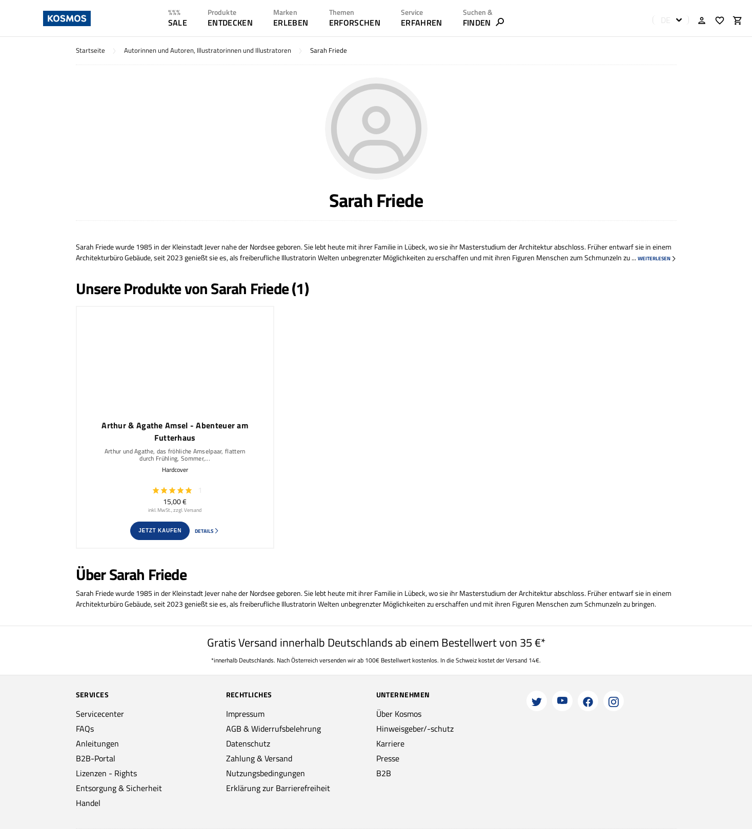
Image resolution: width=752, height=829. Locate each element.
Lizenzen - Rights (106, 773)
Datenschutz (248, 743)
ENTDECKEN (230, 22)
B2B (383, 773)
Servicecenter (100, 714)
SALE (177, 22)
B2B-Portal (95, 758)
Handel (88, 803)
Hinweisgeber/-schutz (415, 728)
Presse (387, 758)
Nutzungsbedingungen (265, 773)
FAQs (85, 728)
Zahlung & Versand (259, 758)
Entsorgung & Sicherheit (119, 788)
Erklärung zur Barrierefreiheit (278, 788)
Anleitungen (97, 743)
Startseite (90, 50)
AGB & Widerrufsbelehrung (273, 728)
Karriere (390, 743)
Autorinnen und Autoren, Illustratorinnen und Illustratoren (207, 50)
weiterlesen (657, 258)
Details (207, 531)
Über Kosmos (398, 714)
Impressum (245, 714)
